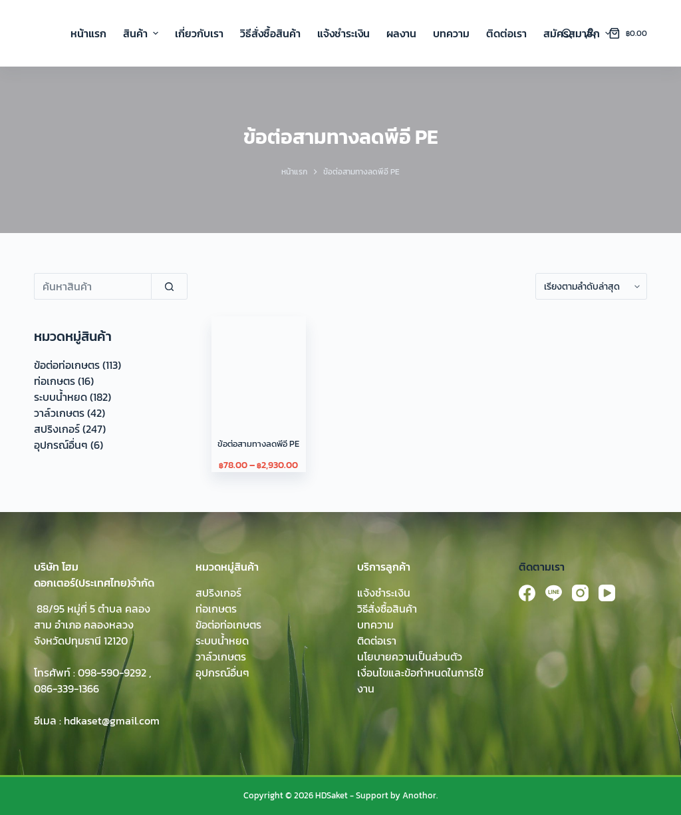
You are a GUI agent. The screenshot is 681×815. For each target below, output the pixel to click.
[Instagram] (580, 593)
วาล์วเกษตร (59, 413)
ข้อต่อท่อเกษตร (67, 365)
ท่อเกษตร (54, 381)
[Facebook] (527, 593)
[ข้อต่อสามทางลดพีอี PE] (258, 363)
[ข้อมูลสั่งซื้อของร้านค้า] (591, 286)
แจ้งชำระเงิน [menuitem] (343, 33)
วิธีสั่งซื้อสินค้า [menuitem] (270, 33)
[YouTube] (607, 593)
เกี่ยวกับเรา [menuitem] (199, 33)
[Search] (567, 34)
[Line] (553, 593)
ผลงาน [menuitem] (401, 33)
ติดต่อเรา (376, 641)
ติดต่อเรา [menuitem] (506, 33)
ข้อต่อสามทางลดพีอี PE (258, 443)
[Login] (590, 33)
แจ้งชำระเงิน (383, 593)
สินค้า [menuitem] (142, 33)
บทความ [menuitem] (451, 33)
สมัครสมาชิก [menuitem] (577, 33)
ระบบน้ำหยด (60, 397)
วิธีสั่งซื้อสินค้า (387, 609)
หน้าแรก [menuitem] (88, 33)
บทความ (375, 625)
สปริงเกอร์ (57, 429)
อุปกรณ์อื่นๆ (61, 445)
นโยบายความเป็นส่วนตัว (409, 657)
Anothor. (420, 795)
